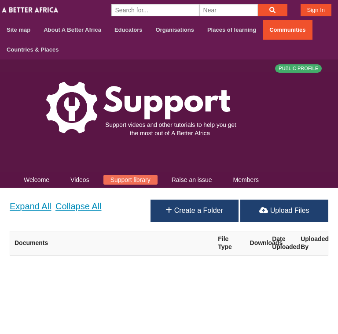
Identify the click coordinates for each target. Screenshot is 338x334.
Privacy (320, 299)
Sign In (316, 10)
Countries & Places (33, 49)
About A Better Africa (72, 29)
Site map (18, 29)
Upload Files (284, 210)
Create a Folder (194, 210)
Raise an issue (192, 179)
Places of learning (231, 29)
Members (246, 179)
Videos (79, 179)
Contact (290, 288)
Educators (128, 29)
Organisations (175, 29)
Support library (130, 179)
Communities (287, 29)
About (259, 288)
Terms (321, 288)
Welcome (36, 179)
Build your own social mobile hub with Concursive (169, 319)
